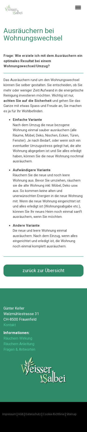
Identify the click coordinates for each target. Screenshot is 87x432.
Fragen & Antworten (19, 349)
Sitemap (71, 414)
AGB (20, 414)
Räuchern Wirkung (17, 338)
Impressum (9, 414)
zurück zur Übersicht (43, 270)
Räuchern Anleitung (18, 344)
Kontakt (9, 325)
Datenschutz (33, 414)
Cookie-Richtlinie (53, 414)
